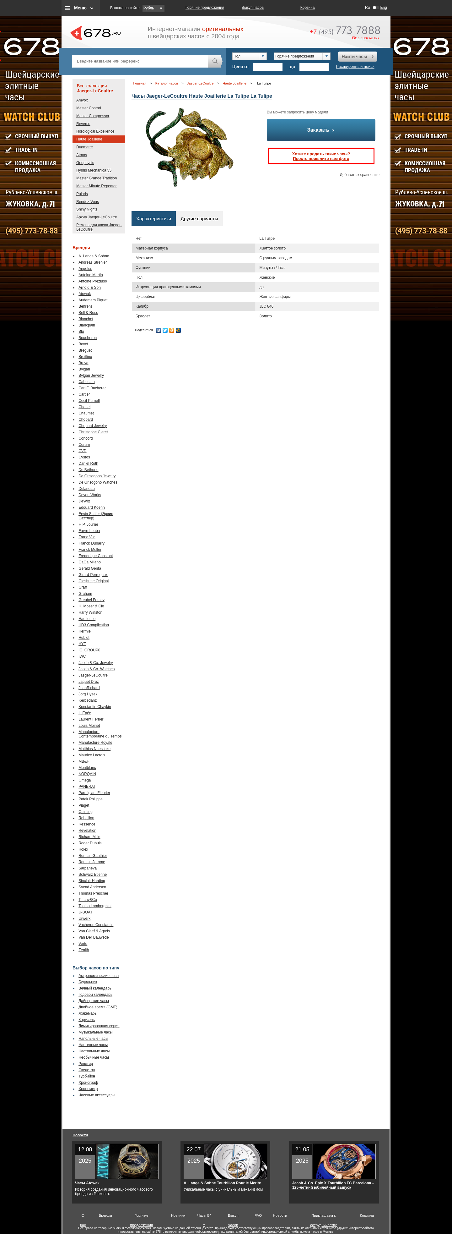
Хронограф (88, 1082)
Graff (82, 587)
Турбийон (86, 1076)
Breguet (85, 350)
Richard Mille (89, 837)
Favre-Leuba (89, 531)
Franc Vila (86, 537)
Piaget (83, 805)
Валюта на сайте (125, 8)
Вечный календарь (94, 988)
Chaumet (86, 413)
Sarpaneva (87, 868)
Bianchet (85, 319)
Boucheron (87, 338)
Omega (84, 780)
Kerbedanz (87, 700)
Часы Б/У (204, 1216)
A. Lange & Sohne (93, 256)
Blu (81, 331)
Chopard (85, 419)
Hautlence (86, 619)
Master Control (88, 108)
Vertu (82, 943)
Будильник (87, 982)
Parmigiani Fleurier (94, 793)
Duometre (84, 147)
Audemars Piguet (92, 300)
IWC (82, 656)
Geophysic (85, 163)
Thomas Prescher (93, 893)
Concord (85, 438)
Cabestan (86, 382)
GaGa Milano (89, 562)
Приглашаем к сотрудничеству (323, 1216)
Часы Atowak (87, 1183)
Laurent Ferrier (90, 719)
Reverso (83, 124)
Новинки (178, 1215)
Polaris (82, 194)
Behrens (85, 306)
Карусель (86, 1019)
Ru (367, 7)
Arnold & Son (89, 287)
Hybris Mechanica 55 (93, 170)
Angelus (85, 268)
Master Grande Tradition (96, 178)
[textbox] (140, 61)
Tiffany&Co (87, 899)
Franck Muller (89, 549)
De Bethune (88, 470)
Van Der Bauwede (93, 937)
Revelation (87, 830)
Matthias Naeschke (94, 749)
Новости (80, 1135)
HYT (82, 644)
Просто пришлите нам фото (321, 158)
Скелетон (86, 1070)
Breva (83, 363)
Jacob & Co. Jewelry (95, 663)
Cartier (84, 394)
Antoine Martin (90, 275)
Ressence (86, 824)
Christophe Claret (93, 432)
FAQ (258, 1215)
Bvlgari (84, 369)
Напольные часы (93, 1038)
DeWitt (84, 501)
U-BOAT (85, 912)
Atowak (84, 294)
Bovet (83, 344)
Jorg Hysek (87, 694)
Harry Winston (90, 612)
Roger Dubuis (89, 843)
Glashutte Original (93, 581)
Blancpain (86, 325)
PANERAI (86, 786)
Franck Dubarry (91, 543)
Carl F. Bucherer (92, 388)
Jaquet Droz (88, 681)
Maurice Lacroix (91, 755)
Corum (84, 444)
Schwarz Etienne (92, 874)
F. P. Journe (88, 524)
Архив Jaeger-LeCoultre (96, 217)
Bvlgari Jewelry (91, 375)
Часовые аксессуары (96, 1095)
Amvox (82, 100)
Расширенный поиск (355, 66)
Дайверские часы (93, 1001)
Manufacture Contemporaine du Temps (99, 734)
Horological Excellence (95, 131)
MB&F (83, 761)
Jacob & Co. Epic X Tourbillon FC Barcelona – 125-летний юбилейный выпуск (333, 1185)
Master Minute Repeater (96, 186)
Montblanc (87, 767)
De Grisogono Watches (97, 482)
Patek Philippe (90, 799)
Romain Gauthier (92, 855)
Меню (80, 7)
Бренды (105, 1215)
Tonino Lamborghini (94, 906)
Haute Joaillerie (89, 139)
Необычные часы (93, 1057)
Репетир (85, 1063)
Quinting (85, 811)
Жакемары (87, 1013)
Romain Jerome (91, 862)
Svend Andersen (92, 887)
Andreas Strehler (92, 262)
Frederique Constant (95, 556)
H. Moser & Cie (91, 606)
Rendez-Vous (87, 202)
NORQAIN (87, 774)
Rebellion (86, 818)
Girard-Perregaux (93, 575)
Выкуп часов (253, 7)
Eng (383, 7)
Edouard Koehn (91, 507)
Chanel (84, 407)
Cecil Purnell (89, 400)
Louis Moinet (89, 725)
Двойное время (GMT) (97, 1007)
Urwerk (84, 918)
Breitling (85, 356)
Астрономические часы (98, 975)
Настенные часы (93, 1045)
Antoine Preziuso (92, 281)
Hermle (84, 631)
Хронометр (88, 1089)
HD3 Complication (93, 625)
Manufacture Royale (95, 742)
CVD (82, 451)
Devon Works (89, 495)
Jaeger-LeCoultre (95, 90)
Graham (85, 593)
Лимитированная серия (98, 1026)
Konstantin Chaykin (94, 707)
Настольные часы (94, 1051)
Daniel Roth (88, 463)
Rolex (83, 849)
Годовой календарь (95, 994)
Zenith (83, 950)
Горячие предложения (205, 7)
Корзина (307, 7)
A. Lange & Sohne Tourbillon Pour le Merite (222, 1183)
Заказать (321, 130)
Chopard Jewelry (92, 426)
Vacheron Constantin (95, 925)
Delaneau (86, 488)
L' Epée (84, 713)
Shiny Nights (86, 209)
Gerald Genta (89, 568)
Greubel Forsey (91, 600)
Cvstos (84, 457)
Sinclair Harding (91, 881)
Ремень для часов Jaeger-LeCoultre (99, 227)
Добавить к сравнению (359, 175)
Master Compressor (92, 116)
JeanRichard (89, 688)
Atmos (81, 155)
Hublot (83, 637)
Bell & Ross (88, 312)
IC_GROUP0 (89, 650)
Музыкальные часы (95, 1032)
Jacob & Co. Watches (96, 669)
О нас (83, 1216)
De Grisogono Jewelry (97, 476)
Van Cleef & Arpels (94, 931)
